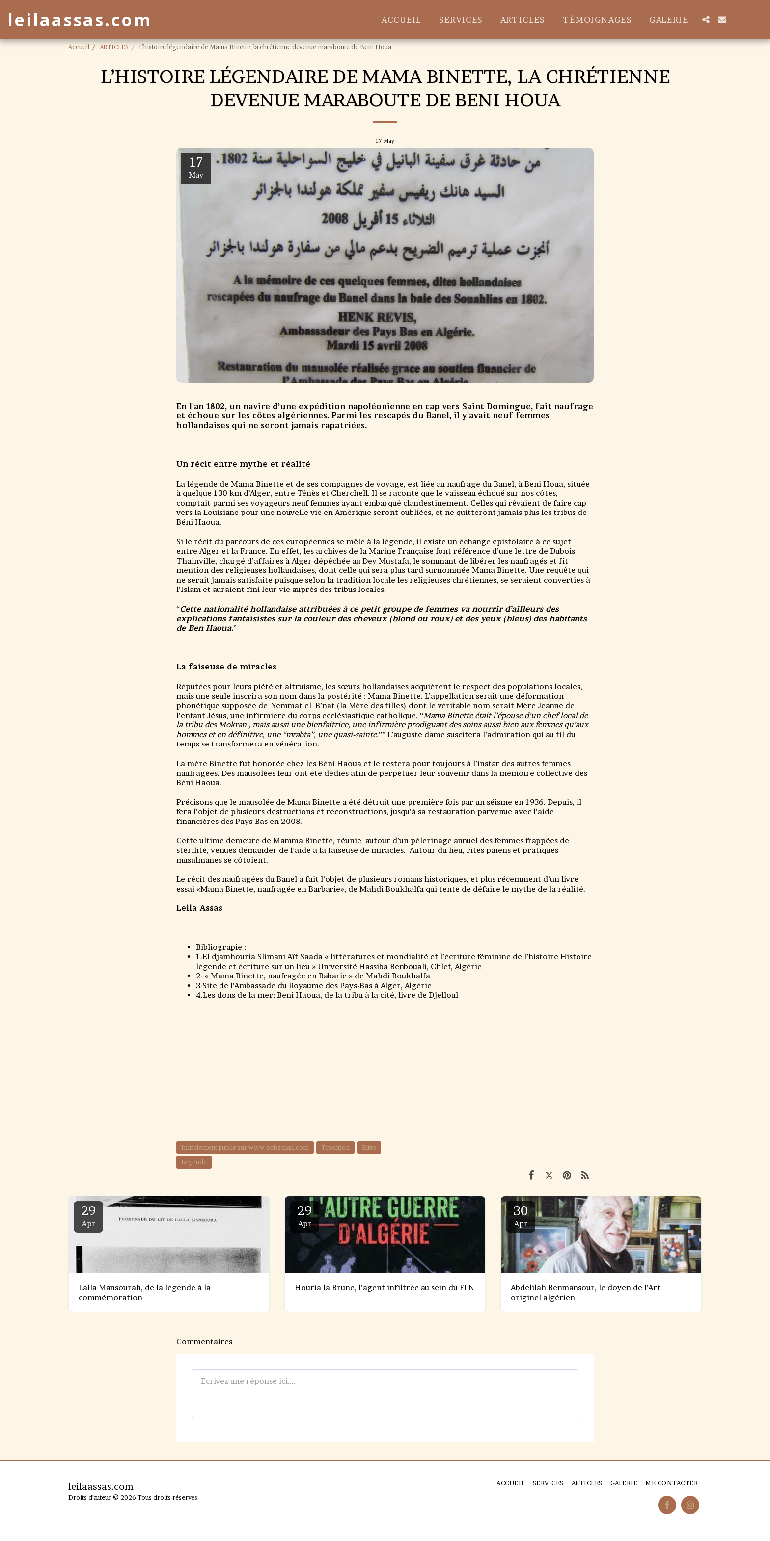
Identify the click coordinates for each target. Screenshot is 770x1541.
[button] (706, 19)
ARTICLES (114, 47)
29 (88, 1215)
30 (520, 1215)
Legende (194, 1162)
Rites (369, 1147)
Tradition (335, 1147)
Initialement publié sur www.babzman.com (245, 1147)
